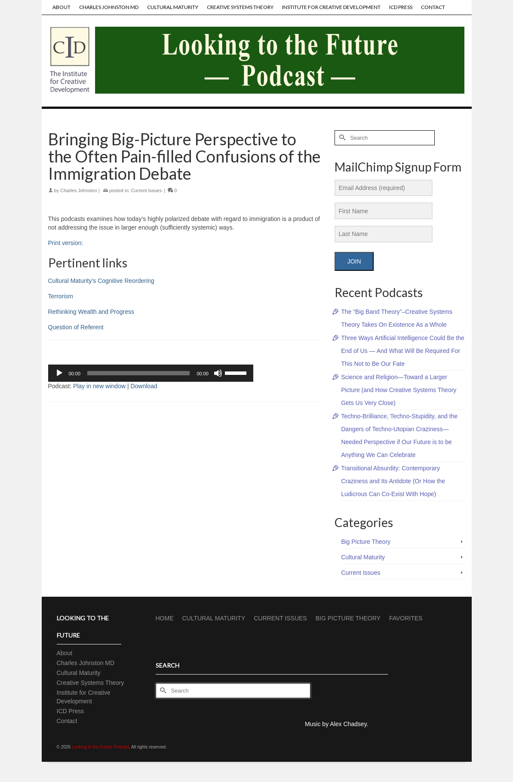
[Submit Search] (341, 137)
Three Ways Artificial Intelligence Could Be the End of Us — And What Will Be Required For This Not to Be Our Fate (402, 350)
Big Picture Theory (365, 541)
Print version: (65, 242)
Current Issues (146, 190)
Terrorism (60, 296)
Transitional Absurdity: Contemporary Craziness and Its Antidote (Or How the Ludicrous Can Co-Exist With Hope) (393, 481)
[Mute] (218, 373)
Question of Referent (76, 327)
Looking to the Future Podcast (100, 747)
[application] (150, 373)
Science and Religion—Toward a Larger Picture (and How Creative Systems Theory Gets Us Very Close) (398, 390)
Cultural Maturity (363, 557)
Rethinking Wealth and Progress (91, 311)
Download (143, 386)
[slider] (138, 373)
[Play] (59, 373)
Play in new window (99, 386)
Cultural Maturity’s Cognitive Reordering (101, 280)
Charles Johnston (78, 190)
